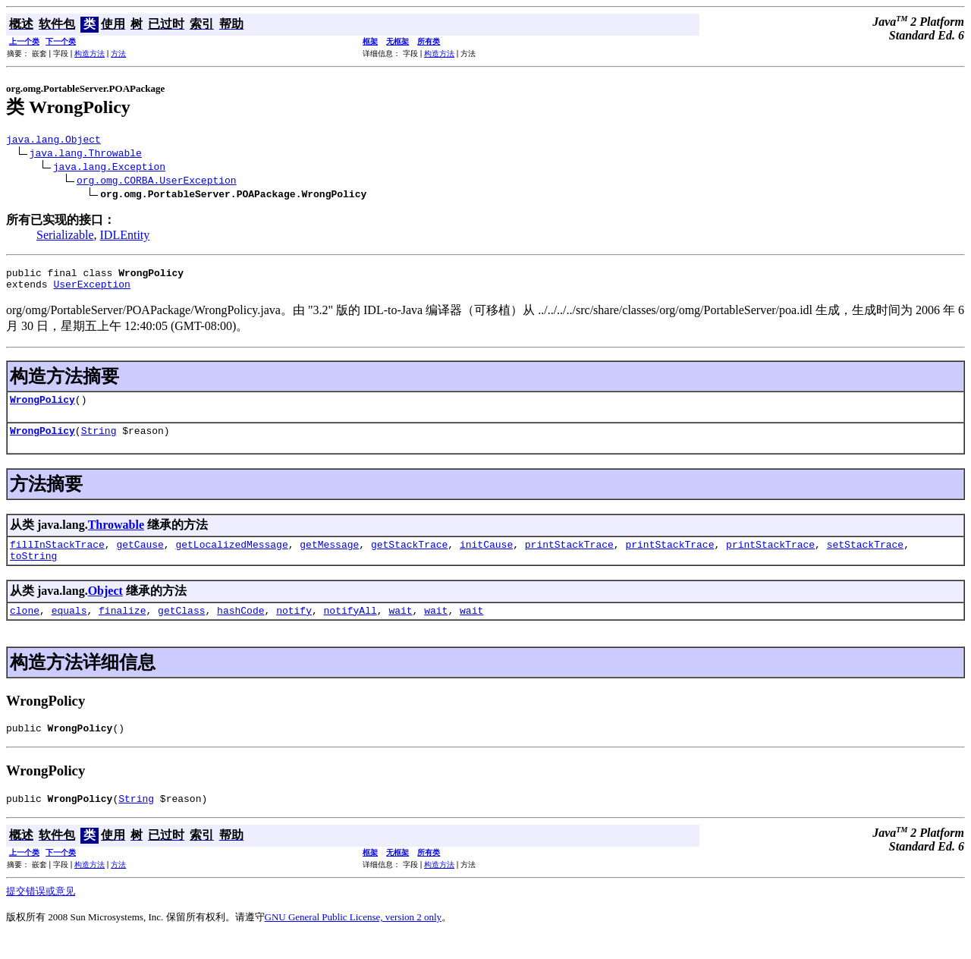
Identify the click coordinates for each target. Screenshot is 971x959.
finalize (122, 628)
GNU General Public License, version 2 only (353, 939)
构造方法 (89, 53)
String (99, 441)
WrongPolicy (42, 408)
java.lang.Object (53, 141)
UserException (91, 290)
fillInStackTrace (57, 557)
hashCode (240, 628)
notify (294, 628)
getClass (181, 628)
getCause (139, 557)
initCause (486, 557)
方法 (118, 53)
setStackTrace (865, 557)
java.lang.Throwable (86, 155)
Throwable (116, 536)
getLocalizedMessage (231, 557)
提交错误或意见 (40, 914)
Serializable (65, 237)
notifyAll (350, 628)
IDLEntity (125, 237)
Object (105, 606)
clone (24, 628)
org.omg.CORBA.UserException (157, 182)
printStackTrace (569, 557)
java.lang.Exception (109, 168)
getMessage (329, 557)
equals (69, 628)
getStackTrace (409, 557)
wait (400, 628)
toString (33, 571)
